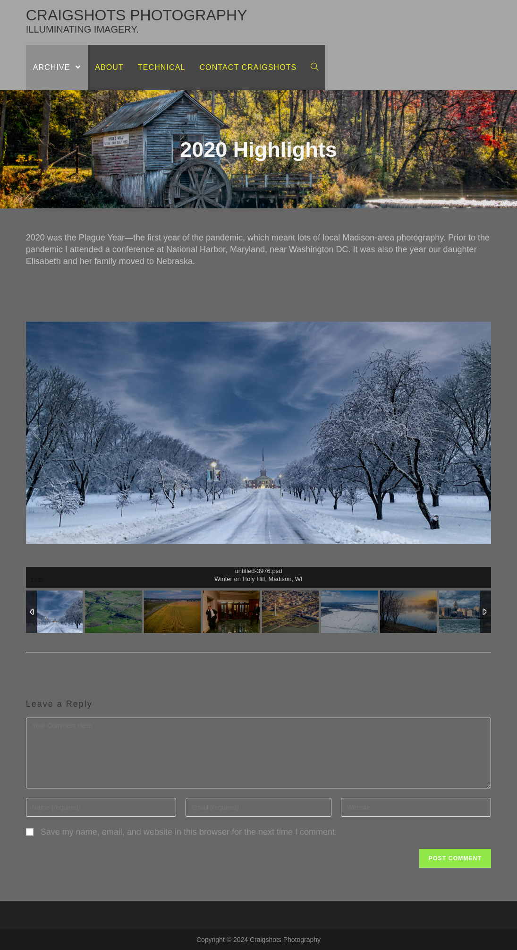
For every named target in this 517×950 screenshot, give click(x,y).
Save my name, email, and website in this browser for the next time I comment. (189, 832)
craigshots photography (136, 20)
